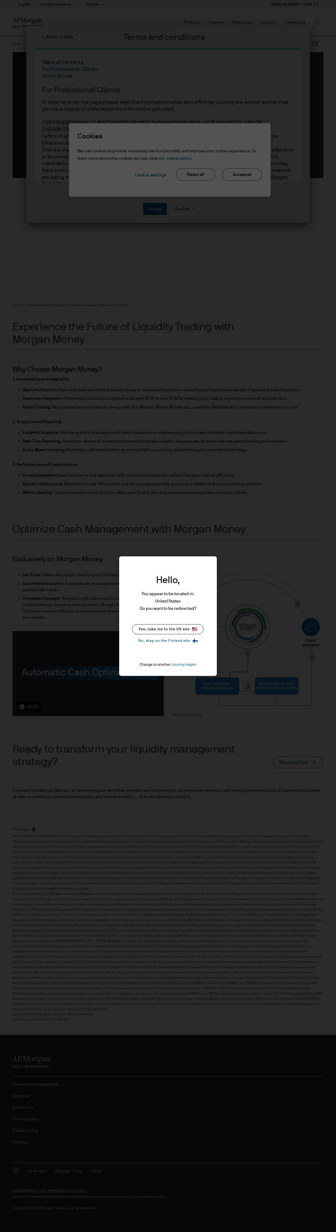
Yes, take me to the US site (168, 629)
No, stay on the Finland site (168, 641)
